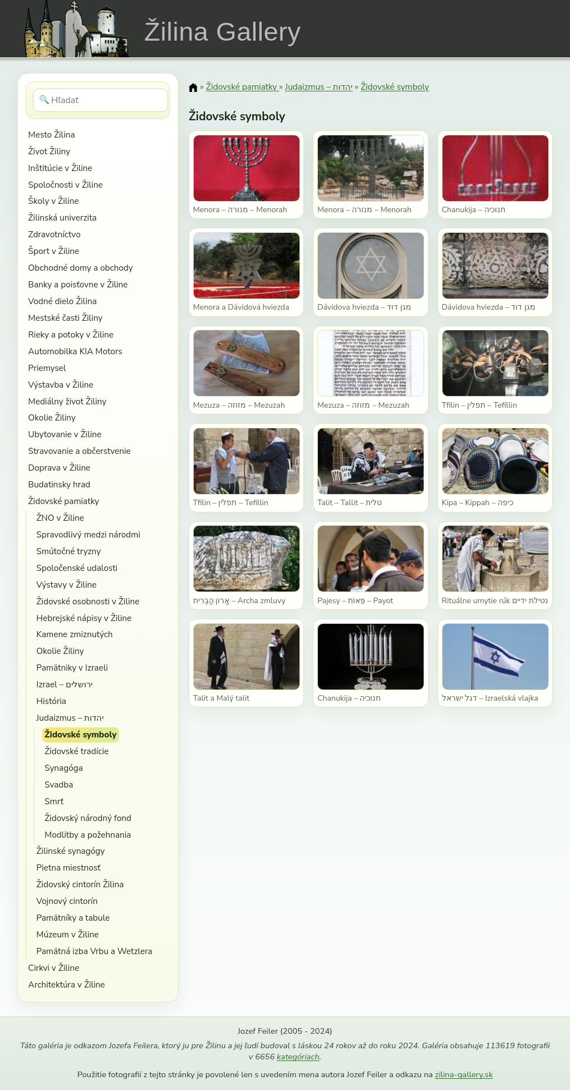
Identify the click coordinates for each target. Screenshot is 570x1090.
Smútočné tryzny (68, 551)
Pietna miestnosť (68, 867)
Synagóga (64, 768)
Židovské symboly (80, 734)
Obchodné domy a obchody (80, 267)
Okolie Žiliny (52, 417)
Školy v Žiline (53, 201)
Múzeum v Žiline (67, 934)
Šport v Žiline (54, 251)
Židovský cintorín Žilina (80, 884)
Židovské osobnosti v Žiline (87, 601)
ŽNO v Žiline (60, 518)
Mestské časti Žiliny (65, 318)
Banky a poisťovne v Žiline (78, 284)
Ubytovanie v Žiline (65, 434)
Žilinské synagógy (70, 851)
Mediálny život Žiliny (67, 401)
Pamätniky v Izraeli (71, 667)
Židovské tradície (77, 751)
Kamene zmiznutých (74, 634)
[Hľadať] (100, 100)
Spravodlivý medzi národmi (88, 534)
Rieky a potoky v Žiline (71, 334)
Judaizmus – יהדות (70, 718)
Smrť (54, 801)
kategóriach (298, 1056)
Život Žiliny (49, 151)
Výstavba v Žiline (61, 384)
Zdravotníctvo (54, 234)
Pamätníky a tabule (73, 917)
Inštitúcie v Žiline (60, 168)
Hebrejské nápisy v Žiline (83, 618)
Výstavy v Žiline (66, 584)
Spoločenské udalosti (76, 568)
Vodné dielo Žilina (62, 301)
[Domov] (193, 87)
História (51, 701)
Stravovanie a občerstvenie (79, 451)
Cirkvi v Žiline (54, 968)
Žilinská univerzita (62, 217)
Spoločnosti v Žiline (65, 184)
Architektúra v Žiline (66, 984)
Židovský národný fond (88, 818)
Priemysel (47, 368)
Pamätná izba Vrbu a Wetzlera (94, 951)
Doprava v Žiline (59, 467)
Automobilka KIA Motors (75, 351)
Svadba (59, 784)
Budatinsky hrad (59, 484)
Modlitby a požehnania (88, 834)
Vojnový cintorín (66, 901)
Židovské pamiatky (63, 501)
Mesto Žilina (51, 134)
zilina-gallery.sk (464, 1074)
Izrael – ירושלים (64, 684)
